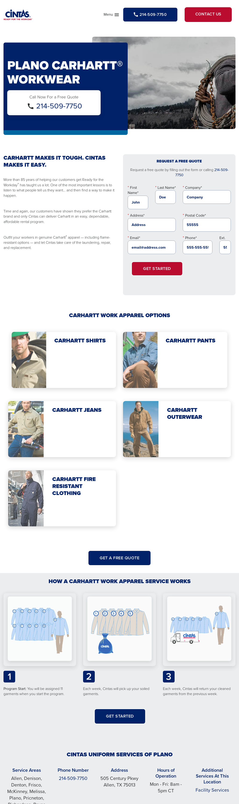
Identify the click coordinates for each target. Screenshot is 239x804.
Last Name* (167, 188)
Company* (193, 188)
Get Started (157, 270)
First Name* (133, 191)
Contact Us (206, 15)
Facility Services (212, 790)
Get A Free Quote (119, 559)
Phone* (191, 238)
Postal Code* (195, 216)
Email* (135, 238)
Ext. (222, 238)
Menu (105, 16)
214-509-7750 (59, 106)
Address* (137, 216)
